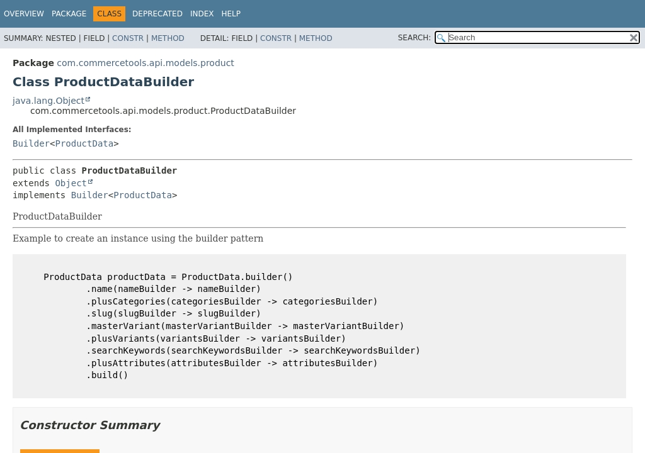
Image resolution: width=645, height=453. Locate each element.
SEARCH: (414, 37)
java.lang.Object (48, 101)
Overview (24, 13)
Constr (128, 38)
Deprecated (157, 13)
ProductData (84, 143)
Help (231, 13)
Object (71, 183)
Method (168, 38)
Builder (31, 143)
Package (69, 13)
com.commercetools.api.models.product (145, 63)
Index (202, 13)
